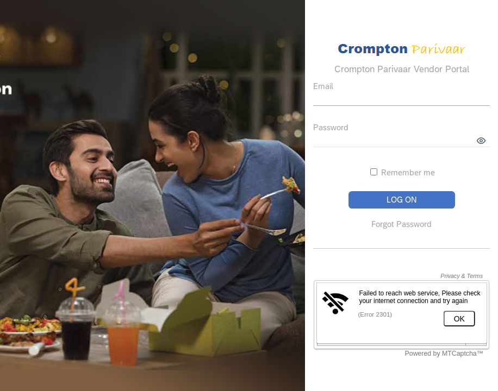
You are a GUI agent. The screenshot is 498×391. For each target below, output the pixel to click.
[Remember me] (373, 171)
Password (330, 127)
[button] (481, 141)
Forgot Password (401, 224)
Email (323, 86)
